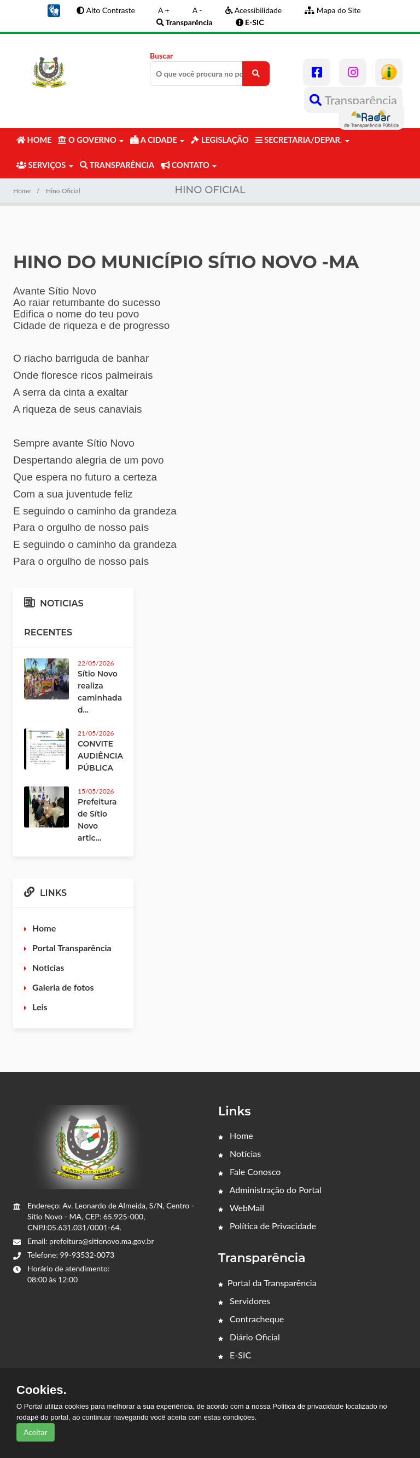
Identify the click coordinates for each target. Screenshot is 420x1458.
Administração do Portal (270, 1189)
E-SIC (234, 1355)
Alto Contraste (106, 10)
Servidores (244, 1300)
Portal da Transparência (267, 1282)
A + (164, 10)
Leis (40, 1007)
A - (197, 10)
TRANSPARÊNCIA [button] (117, 165)
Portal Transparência (72, 947)
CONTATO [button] (189, 165)
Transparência (353, 99)
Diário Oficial (249, 1337)
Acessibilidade (253, 10)
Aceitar (36, 1432)
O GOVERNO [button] (91, 139)
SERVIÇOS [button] (44, 165)
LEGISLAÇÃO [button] (219, 139)
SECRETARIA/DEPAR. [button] (302, 139)
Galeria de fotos (63, 987)
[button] (54, 9)
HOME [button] (33, 139)
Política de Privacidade (267, 1225)
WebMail (241, 1207)
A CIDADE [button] (157, 139)
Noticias (48, 967)
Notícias (239, 1153)
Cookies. (41, 1390)
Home (22, 191)
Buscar (210, 68)
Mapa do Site (332, 10)
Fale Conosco (249, 1171)
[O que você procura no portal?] (256, 73)
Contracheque (251, 1319)
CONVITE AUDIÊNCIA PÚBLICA (100, 756)
